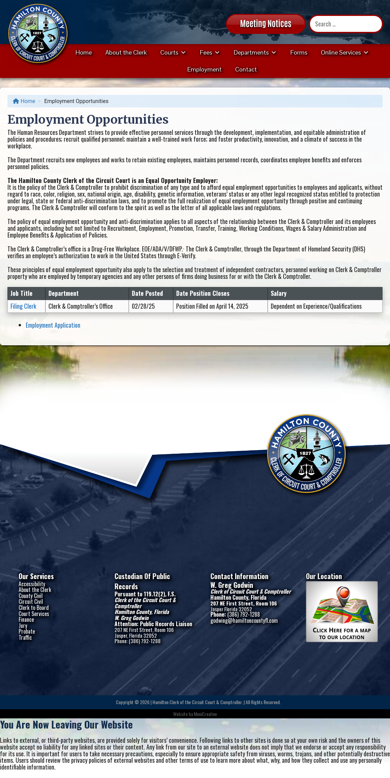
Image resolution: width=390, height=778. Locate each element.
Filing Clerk (23, 306)
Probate (27, 631)
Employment (204, 69)
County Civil (31, 596)
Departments (255, 52)
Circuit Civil (31, 601)
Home (84, 52)
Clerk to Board (34, 607)
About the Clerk (126, 52)
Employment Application (53, 325)
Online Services (345, 52)
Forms (298, 52)
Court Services (34, 614)
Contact (246, 69)
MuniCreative (205, 713)
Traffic (25, 637)
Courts (173, 52)
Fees (210, 52)
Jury (23, 625)
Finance (26, 619)
